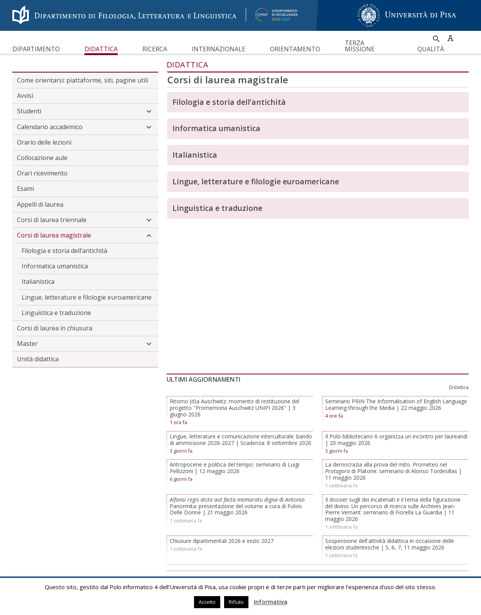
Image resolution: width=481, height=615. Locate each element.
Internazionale (218, 49)
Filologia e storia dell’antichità (64, 250)
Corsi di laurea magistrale (85, 235)
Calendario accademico (85, 127)
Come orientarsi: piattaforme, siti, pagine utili (82, 80)
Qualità (430, 49)
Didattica (101, 49)
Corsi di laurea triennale (85, 220)
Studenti (85, 111)
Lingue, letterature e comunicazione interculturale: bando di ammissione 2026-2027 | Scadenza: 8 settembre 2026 (241, 440)
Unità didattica (38, 359)
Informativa (270, 601)
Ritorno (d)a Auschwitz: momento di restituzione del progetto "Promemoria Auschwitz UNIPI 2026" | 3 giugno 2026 (234, 408)
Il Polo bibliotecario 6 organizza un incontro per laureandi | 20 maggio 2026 (396, 440)
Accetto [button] (207, 601)
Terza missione (360, 46)
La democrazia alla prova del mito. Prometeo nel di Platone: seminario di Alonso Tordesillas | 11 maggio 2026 (393, 471)
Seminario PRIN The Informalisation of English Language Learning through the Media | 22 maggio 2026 (396, 404)
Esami (25, 188)
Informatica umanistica (55, 266)
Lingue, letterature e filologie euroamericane (87, 297)
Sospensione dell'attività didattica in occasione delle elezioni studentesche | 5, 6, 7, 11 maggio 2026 (389, 544)
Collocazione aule (42, 157)
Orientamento (295, 49)
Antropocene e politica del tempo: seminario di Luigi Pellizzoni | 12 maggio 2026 (234, 468)
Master (85, 344)
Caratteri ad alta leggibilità (450, 38)
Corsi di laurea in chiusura (54, 328)
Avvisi (25, 95)
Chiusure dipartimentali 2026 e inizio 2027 (221, 540)
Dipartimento (36, 49)
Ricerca (154, 49)
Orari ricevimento (42, 173)
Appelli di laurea (40, 204)
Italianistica (38, 281)
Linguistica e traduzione (56, 312)
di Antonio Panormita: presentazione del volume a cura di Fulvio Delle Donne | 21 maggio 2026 (237, 506)
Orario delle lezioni (44, 142)
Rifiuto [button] (236, 601)
